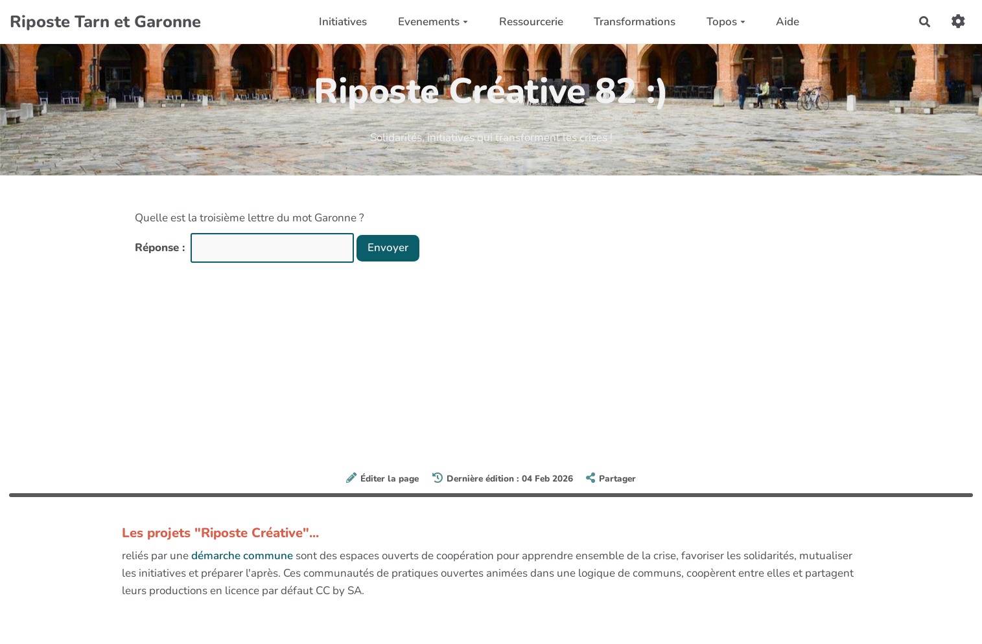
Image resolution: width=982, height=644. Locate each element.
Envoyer (388, 247)
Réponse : (161, 247)
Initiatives (343, 21)
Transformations (634, 21)
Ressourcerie (531, 21)
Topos (726, 21)
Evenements (433, 21)
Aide (787, 21)
